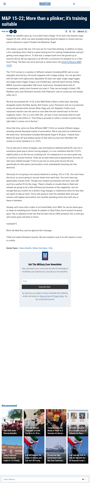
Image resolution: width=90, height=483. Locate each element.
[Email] (74, 31)
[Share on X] (70, 31)
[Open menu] (4, 4)
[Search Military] (41, 479)
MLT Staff (6, 31)
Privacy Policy (58, 296)
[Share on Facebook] (66, 31)
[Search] (74, 4)
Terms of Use (45, 296)
